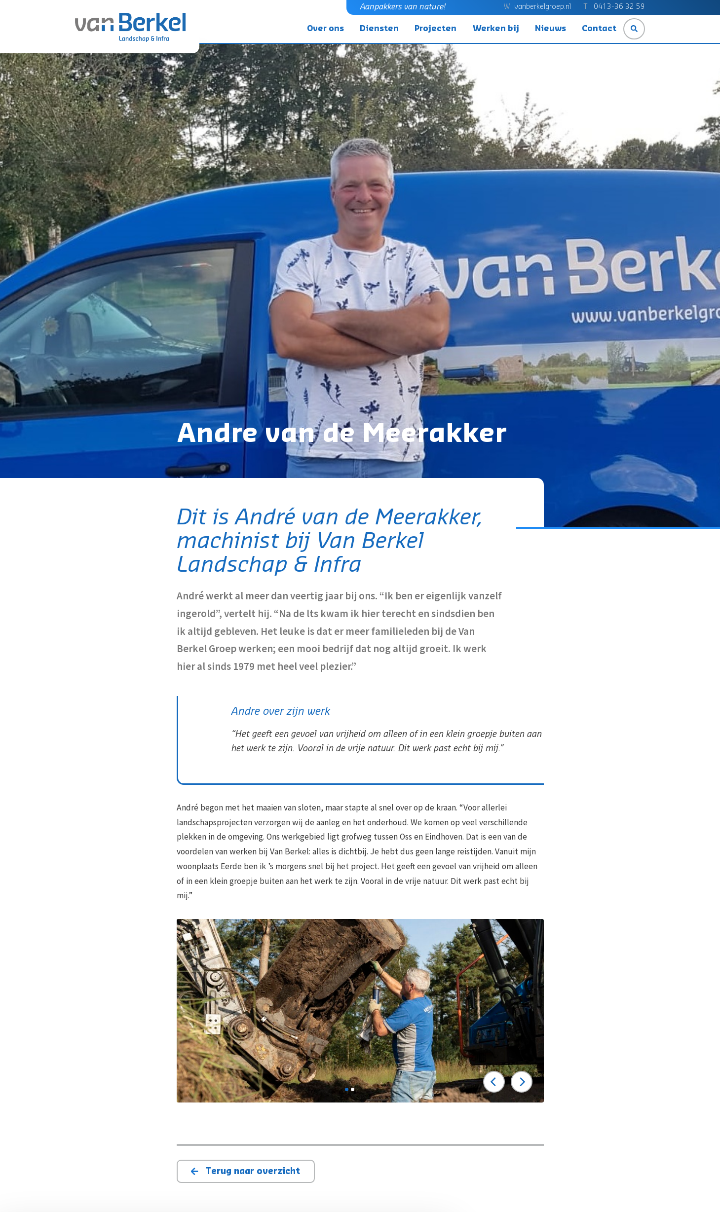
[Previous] (494, 1082)
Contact (599, 29)
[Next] (521, 1082)
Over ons (325, 29)
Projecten (435, 29)
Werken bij (496, 29)
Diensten (379, 29)
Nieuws (550, 29)
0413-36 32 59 (619, 6)
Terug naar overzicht (252, 1171)
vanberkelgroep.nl (542, 6)
